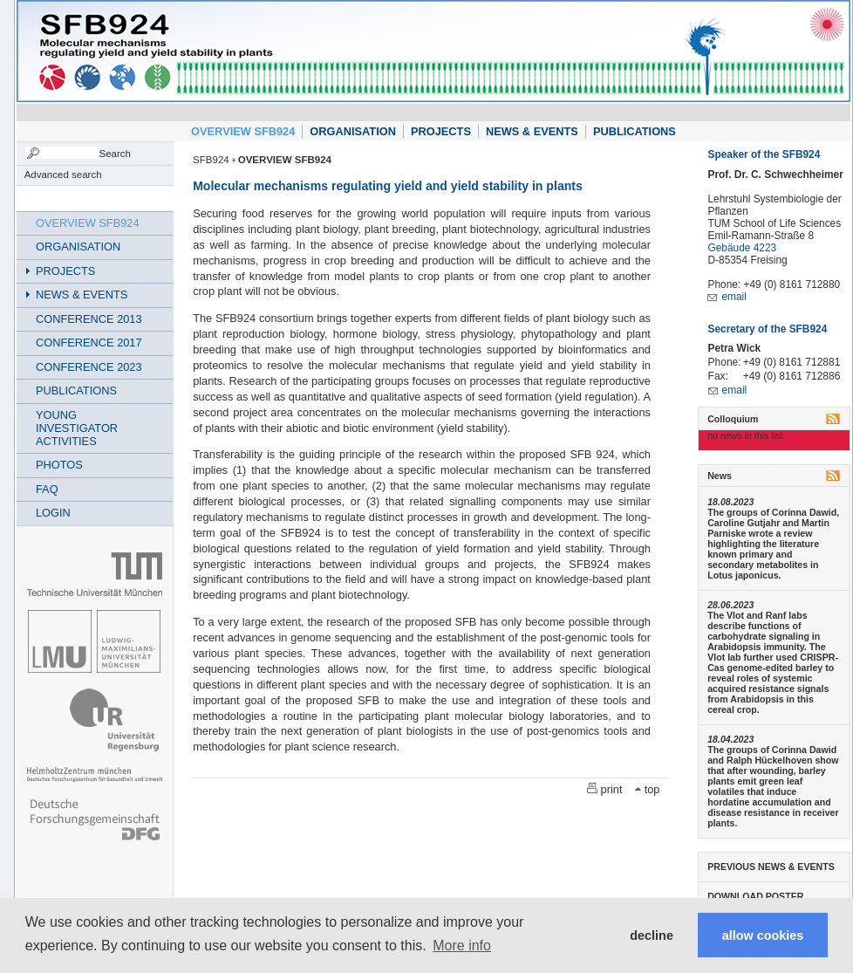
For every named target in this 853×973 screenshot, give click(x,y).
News (719, 475)
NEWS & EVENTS (532, 131)
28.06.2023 (730, 605)
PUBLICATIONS (634, 131)
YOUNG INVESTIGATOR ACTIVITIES (77, 428)
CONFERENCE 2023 (89, 366)
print (612, 789)
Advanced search (63, 174)
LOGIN (53, 512)
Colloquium (732, 419)
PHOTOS (59, 464)
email (733, 297)
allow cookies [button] (763, 935)
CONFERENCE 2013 (89, 318)
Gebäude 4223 (741, 248)
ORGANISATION (353, 131)
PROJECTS (441, 131)
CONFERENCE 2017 (89, 342)
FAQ (47, 489)
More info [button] (462, 945)
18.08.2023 (730, 502)
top (652, 789)
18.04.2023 (730, 739)
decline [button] (651, 935)
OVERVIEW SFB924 (243, 131)
